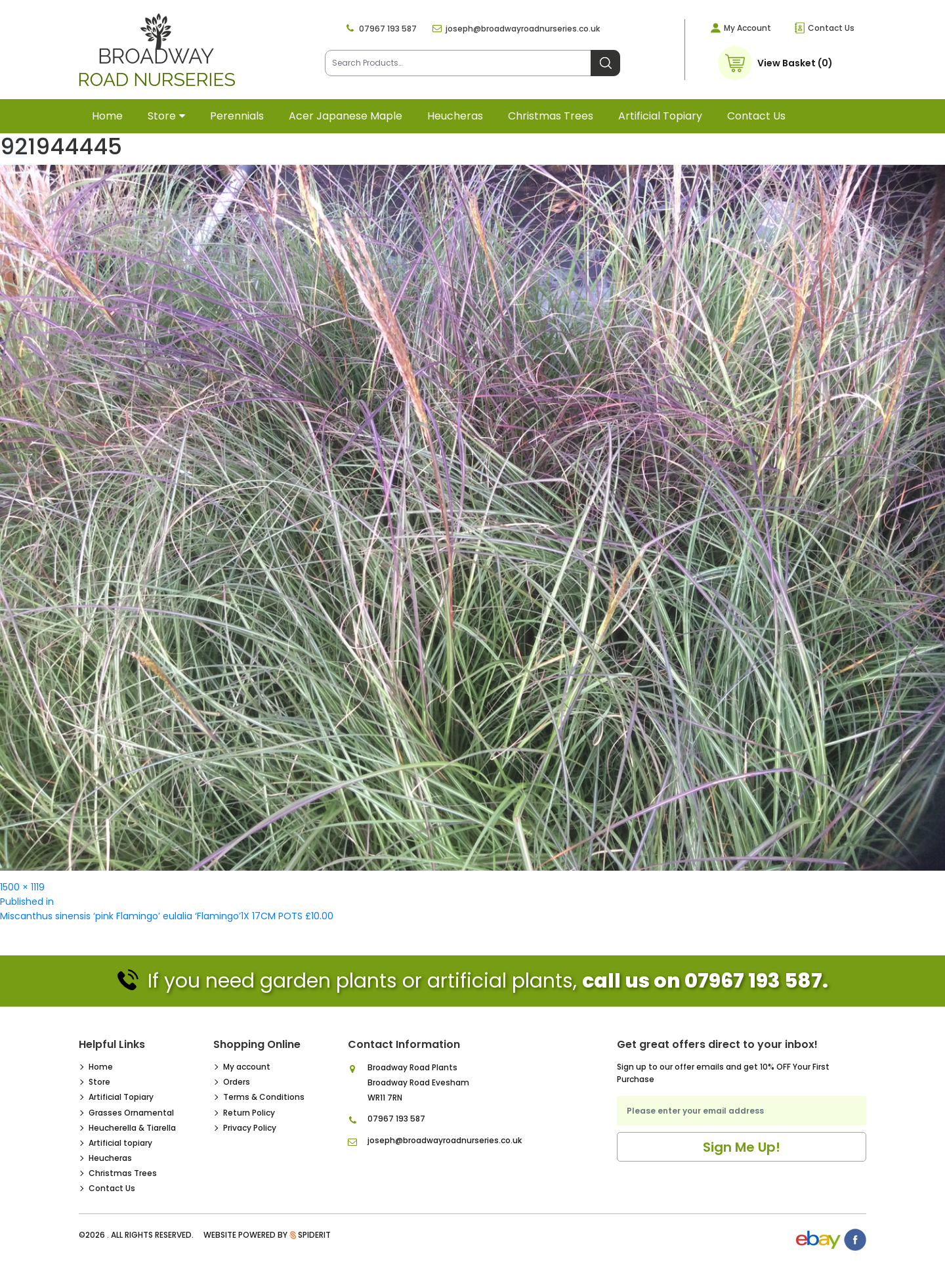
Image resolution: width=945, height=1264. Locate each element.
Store (162, 115)
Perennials (237, 115)
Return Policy (249, 1112)
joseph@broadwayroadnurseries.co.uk (523, 28)
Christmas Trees (550, 115)
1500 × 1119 (22, 887)
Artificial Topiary (121, 1096)
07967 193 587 (388, 28)
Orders (236, 1081)
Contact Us (831, 27)
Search (605, 63)
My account (246, 1066)
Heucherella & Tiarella (132, 1127)
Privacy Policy (249, 1127)
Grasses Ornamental (131, 1112)
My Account (747, 27)
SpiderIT (314, 1234)
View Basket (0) (795, 63)
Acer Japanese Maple (345, 115)
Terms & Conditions (263, 1096)
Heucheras (455, 115)
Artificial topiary (660, 115)
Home (107, 115)
